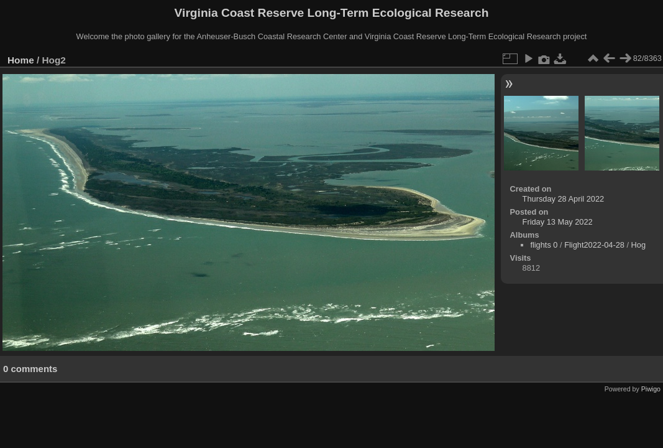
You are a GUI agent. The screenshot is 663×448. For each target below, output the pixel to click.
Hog (638, 245)
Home (20, 60)
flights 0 (543, 245)
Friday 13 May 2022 (558, 221)
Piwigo (651, 389)
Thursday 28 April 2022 (564, 198)
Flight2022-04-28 (594, 245)
